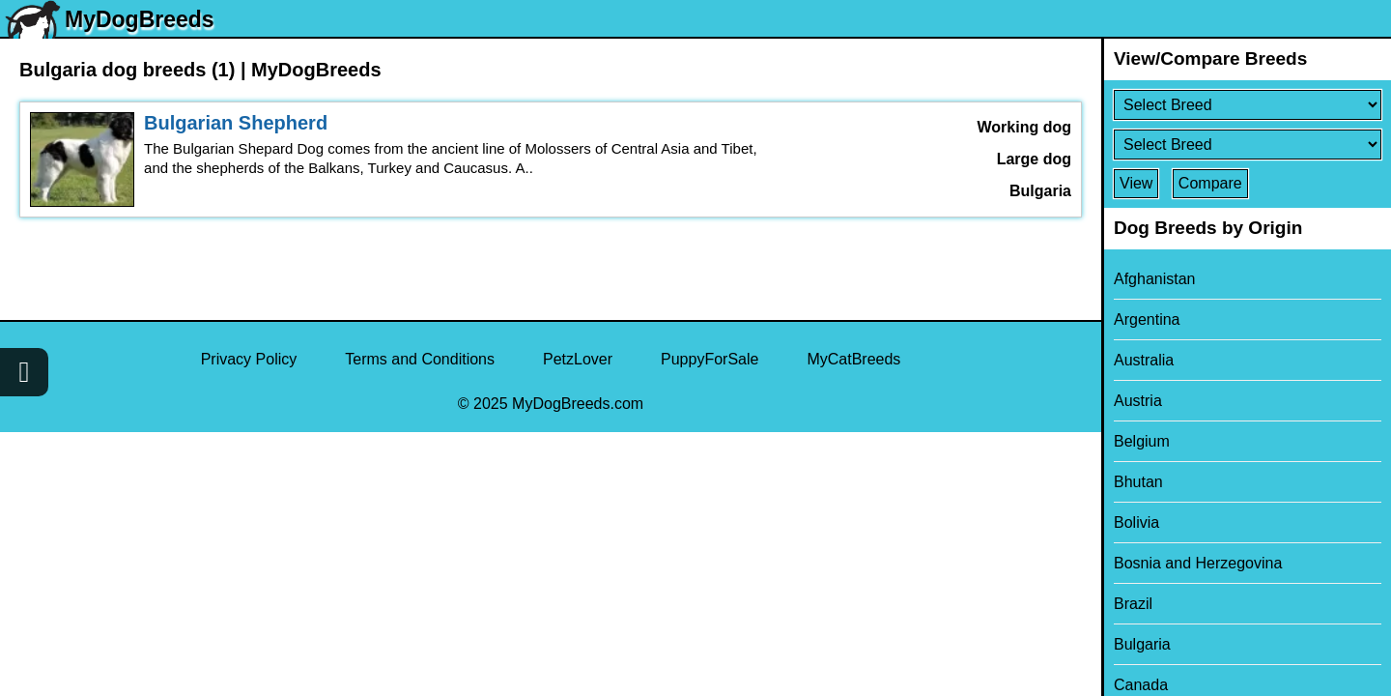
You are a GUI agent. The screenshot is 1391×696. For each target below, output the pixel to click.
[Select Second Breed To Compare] (1247, 145)
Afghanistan (1155, 279)
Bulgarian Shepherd (235, 122)
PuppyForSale (709, 359)
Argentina (1147, 319)
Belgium (1142, 441)
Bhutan (1138, 482)
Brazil (1133, 603)
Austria (1138, 400)
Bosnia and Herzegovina (1198, 563)
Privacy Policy (249, 359)
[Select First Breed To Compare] (1247, 105)
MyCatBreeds (853, 359)
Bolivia (1136, 522)
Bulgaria (1142, 644)
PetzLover (577, 359)
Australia (1144, 360)
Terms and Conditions (420, 359)
